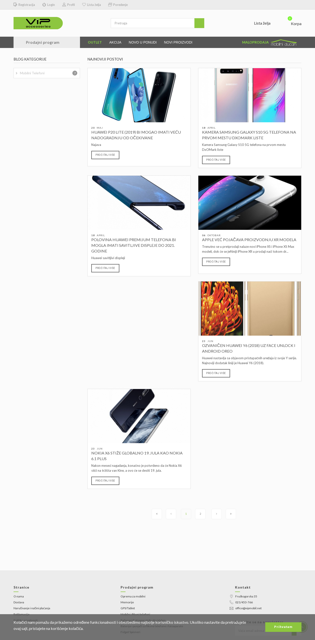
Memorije (127, 602)
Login (48, 5)
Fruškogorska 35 (243, 596)
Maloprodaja (270, 42)
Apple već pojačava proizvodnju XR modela (249, 239)
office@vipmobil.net (246, 608)
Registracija (24, 5)
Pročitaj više (105, 155)
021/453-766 (241, 602)
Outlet (95, 42)
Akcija (115, 42)
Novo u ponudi (143, 42)
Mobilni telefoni (48, 73)
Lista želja (91, 5)
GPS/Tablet (128, 608)
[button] (291, 22)
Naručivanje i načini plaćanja (32, 608)
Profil (68, 5)
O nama (19, 596)
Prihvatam (283, 627)
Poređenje (118, 5)
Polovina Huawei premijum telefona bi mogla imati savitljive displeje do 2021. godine (133, 245)
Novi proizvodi (178, 42)
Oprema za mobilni (133, 596)
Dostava (19, 602)
